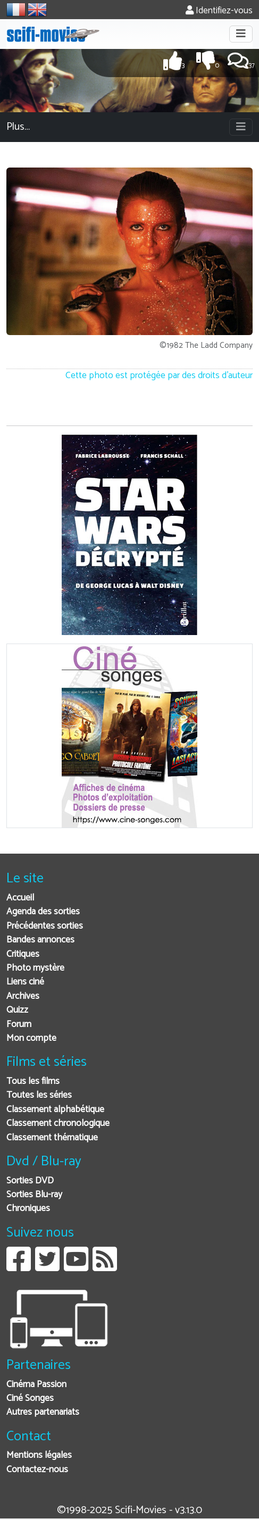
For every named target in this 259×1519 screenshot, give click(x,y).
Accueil (20, 898)
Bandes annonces (40, 940)
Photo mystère (35, 968)
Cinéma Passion (36, 1384)
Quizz (17, 1010)
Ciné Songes (30, 1398)
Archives (22, 996)
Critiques (22, 954)
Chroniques (28, 1208)
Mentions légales (39, 1455)
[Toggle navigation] (241, 34)
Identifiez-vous (219, 11)
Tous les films (33, 1081)
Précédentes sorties (44, 926)
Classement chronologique (58, 1123)
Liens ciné (25, 982)
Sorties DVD (30, 1181)
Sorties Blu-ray (34, 1195)
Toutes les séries (39, 1095)
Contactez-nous (37, 1470)
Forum (18, 1024)
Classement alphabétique (55, 1109)
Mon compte (31, 1038)
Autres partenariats (42, 1412)
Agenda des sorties (43, 912)
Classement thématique (52, 1138)
